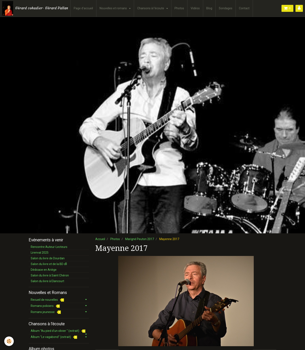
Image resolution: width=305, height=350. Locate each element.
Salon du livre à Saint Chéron (50, 275)
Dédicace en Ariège (44, 269)
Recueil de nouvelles (47, 300)
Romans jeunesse (46, 312)
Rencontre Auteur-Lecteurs (49, 247)
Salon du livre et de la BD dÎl (49, 264)
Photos (179, 8)
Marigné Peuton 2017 (139, 239)
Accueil (100, 239)
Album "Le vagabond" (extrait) (54, 337)
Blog (209, 8)
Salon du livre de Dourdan (48, 258)
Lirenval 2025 (40, 252)
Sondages (225, 8)
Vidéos (195, 8)
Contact (244, 8)
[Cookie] (9, 341)
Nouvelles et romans (114, 8)
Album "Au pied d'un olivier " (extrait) (58, 331)
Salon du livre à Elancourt (47, 281)
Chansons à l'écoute (151, 8)
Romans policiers (45, 306)
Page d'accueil (83, 8)
